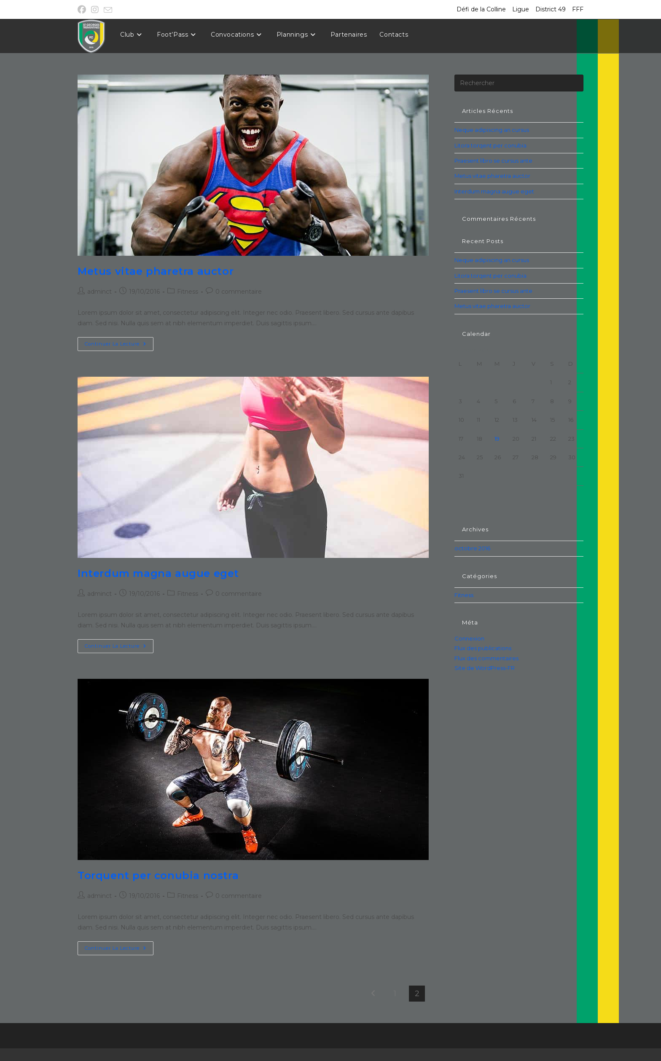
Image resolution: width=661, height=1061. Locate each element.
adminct (99, 291)
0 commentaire (238, 291)
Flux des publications (482, 648)
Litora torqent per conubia (490, 145)
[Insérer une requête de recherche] (518, 83)
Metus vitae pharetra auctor (156, 271)
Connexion (469, 638)
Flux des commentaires (486, 658)
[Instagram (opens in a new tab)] (95, 9)
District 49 (550, 9)
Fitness (187, 291)
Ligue (520, 9)
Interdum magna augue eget (158, 573)
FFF (577, 9)
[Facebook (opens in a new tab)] (83, 9)
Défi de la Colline (481, 9)
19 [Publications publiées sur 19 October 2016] (497, 438)
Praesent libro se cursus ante (493, 160)
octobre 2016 (472, 548)
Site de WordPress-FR (484, 667)
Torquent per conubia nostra (158, 875)
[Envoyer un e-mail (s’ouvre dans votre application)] (108, 10)
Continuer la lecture (119, 345)
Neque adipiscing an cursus (491, 129)
